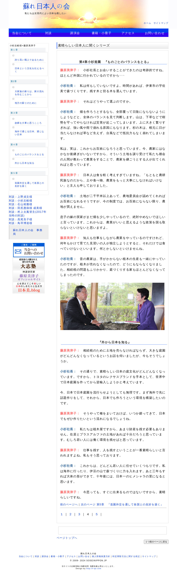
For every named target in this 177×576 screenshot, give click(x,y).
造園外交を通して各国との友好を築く (29, 184)
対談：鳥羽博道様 (20, 223)
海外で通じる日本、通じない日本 (29, 133)
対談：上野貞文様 (20, 196)
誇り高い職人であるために (29, 60)
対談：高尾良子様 (20, 219)
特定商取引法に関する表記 (126, 556)
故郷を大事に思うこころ (28, 123)
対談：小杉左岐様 (20, 200)
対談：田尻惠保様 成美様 (25, 208)
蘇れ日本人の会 (46, 6)
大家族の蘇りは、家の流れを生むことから (29, 93)
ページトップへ (67, 537)
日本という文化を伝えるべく (29, 70)
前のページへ (69, 504)
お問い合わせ (155, 33)
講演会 (75, 33)
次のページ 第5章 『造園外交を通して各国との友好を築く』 (122, 504)
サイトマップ (161, 23)
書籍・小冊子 (102, 33)
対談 (48, 33)
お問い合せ (84, 556)
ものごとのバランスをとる (29, 154)
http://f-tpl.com (93, 568)
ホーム (147, 23)
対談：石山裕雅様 (20, 204)
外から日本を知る (24, 163)
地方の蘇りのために (26, 103)
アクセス (128, 33)
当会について (22, 33)
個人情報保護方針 (101, 556)
